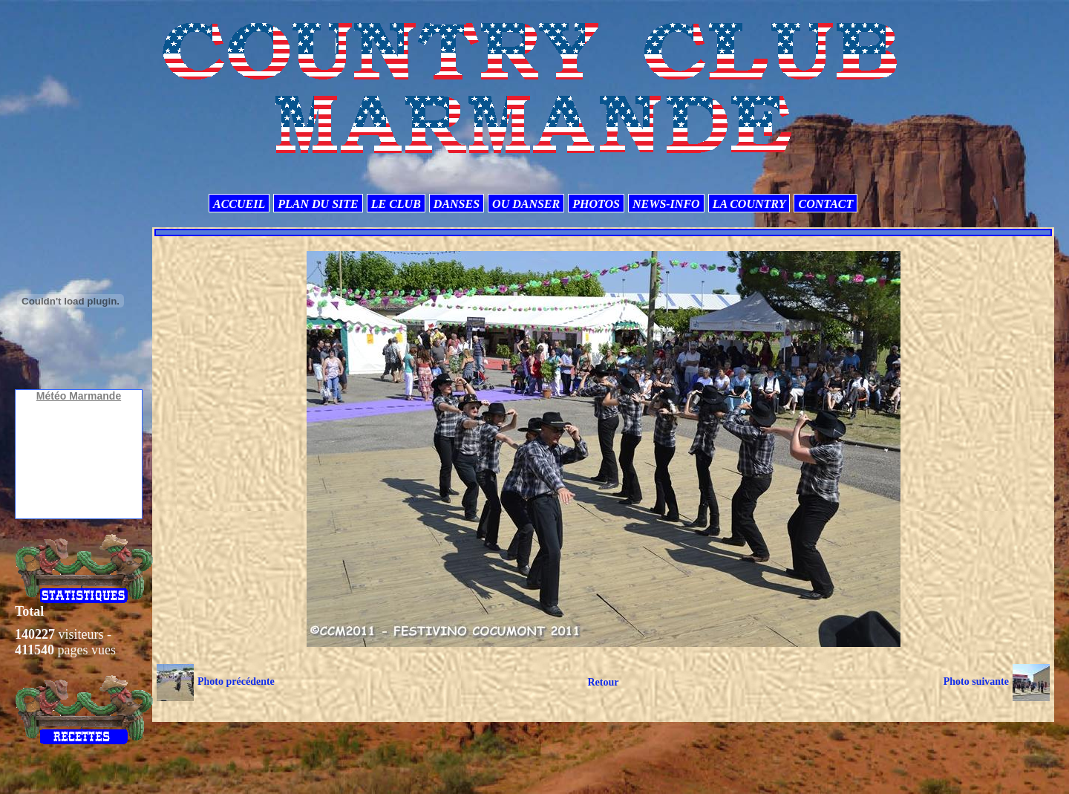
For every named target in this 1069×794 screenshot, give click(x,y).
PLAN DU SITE (318, 204)
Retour (602, 682)
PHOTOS (596, 204)
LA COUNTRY (749, 204)
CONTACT (825, 204)
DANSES (457, 204)
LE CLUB (396, 204)
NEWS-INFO (666, 204)
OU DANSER (526, 204)
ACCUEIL (239, 204)
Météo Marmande (78, 396)
